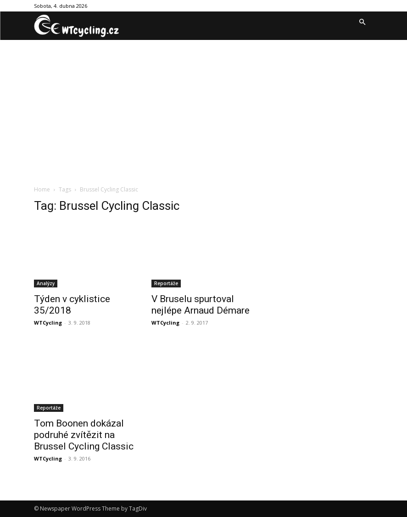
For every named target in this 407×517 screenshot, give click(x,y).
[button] (362, 22)
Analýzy (46, 283)
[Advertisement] (203, 109)
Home (42, 189)
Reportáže (166, 283)
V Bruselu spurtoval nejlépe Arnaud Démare (200, 304)
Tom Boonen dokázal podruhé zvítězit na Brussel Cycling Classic (84, 435)
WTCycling (48, 322)
